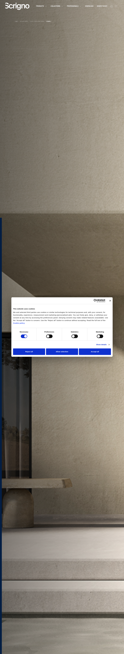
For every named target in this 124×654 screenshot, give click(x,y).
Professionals (74, 6)
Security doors (24, 21)
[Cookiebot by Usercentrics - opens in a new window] (95, 300)
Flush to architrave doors (37, 21)
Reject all (29, 352)
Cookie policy (19, 323)
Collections (57, 6)
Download (89, 6)
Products (41, 6)
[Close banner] (110, 300)
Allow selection (62, 352)
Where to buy (102, 6)
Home (16, 21)
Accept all (95, 352)
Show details (101, 344)
